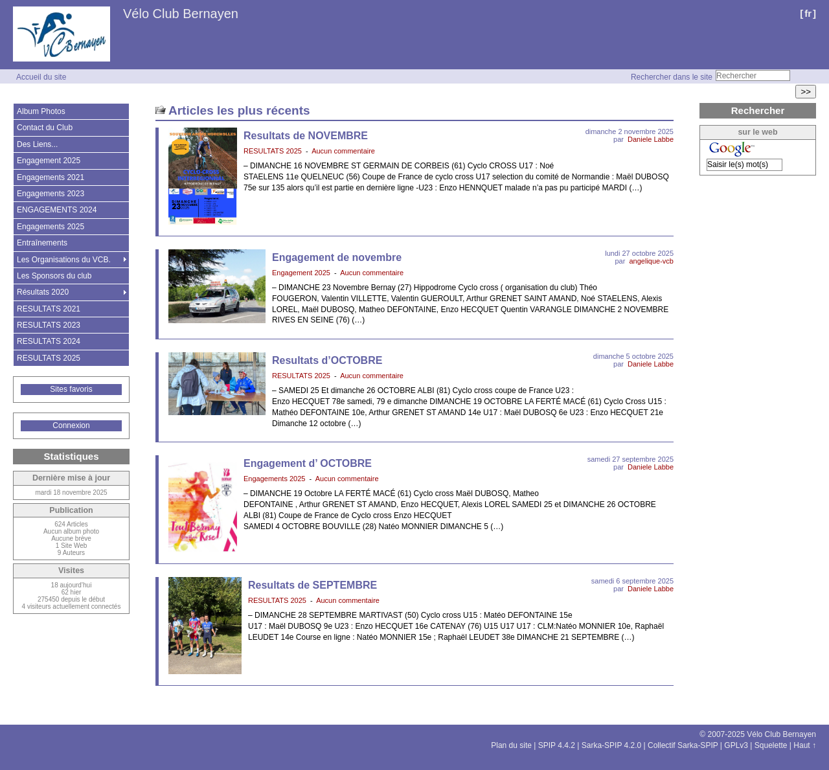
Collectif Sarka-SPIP (683, 745)
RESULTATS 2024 (48, 341)
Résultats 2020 (43, 292)
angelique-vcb (652, 261)
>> (806, 91)
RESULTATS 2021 (48, 308)
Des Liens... (37, 144)
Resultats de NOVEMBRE (306, 135)
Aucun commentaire (343, 151)
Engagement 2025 (301, 273)
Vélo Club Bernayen (180, 13)
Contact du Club (45, 127)
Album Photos (41, 111)
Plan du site (511, 745)
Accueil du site (41, 77)
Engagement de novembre (337, 257)
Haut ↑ (804, 745)
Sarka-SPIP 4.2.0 (612, 745)
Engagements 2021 (50, 177)
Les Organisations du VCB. (64, 259)
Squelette (771, 745)
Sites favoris (71, 389)
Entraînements (42, 242)
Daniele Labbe (651, 139)
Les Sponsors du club (54, 275)
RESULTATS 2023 (48, 325)
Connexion (70, 425)
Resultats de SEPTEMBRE (312, 585)
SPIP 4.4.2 (556, 745)
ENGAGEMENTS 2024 (57, 209)
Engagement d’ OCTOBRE (308, 463)
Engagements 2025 (274, 478)
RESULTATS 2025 (273, 151)
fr (808, 13)
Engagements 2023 (50, 193)
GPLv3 (736, 745)
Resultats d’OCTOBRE (327, 360)
